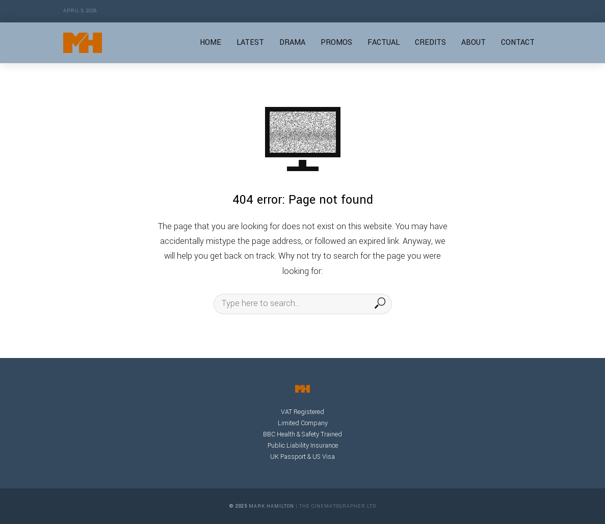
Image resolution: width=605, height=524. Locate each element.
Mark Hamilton (271, 506)
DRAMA (292, 42)
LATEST (250, 42)
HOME (210, 42)
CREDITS (430, 42)
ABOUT (473, 42)
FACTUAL (383, 42)
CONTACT (518, 42)
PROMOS (336, 42)
